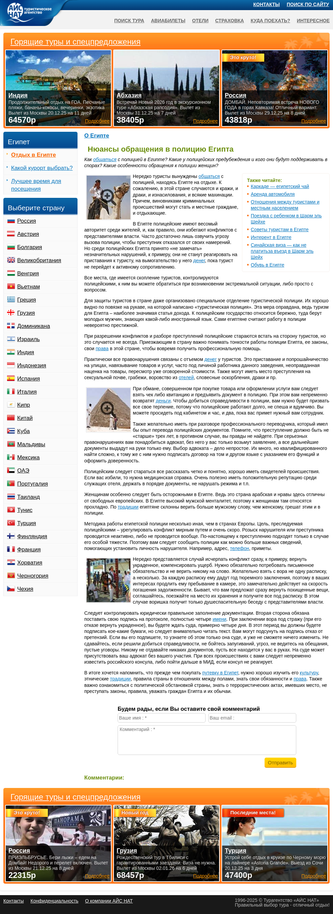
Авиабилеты (168, 20)
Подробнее (97, 876)
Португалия (32, 484)
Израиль (28, 339)
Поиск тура (129, 20)
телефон (239, 548)
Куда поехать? (270, 20)
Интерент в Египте (271, 237)
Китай (25, 418)
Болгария (29, 247)
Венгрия (28, 273)
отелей (186, 377)
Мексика (28, 457)
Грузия (26, 313)
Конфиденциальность (54, 901)
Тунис (24, 510)
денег (199, 260)
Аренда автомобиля (273, 194)
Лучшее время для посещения (36, 185)
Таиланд (28, 497)
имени (219, 619)
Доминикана (33, 326)
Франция (29, 549)
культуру (309, 672)
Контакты (266, 4)
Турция (26, 523)
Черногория (33, 576)
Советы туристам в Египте (280, 229)
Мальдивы (31, 444)
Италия (27, 392)
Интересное (313, 20)
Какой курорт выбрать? (42, 168)
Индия (25, 352)
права (102, 348)
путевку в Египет (220, 672)
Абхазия (129, 95)
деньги (163, 400)
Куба (23, 431)
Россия (26, 221)
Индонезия (31, 365)
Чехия (25, 589)
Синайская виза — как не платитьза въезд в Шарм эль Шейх (282, 251)
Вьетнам (28, 286)
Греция (26, 300)
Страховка (229, 20)
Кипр (23, 405)
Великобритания (39, 260)
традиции (128, 507)
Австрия (28, 234)
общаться (105, 159)
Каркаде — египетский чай (280, 186)
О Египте (96, 135)
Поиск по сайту (308, 4)
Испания (28, 378)
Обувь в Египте (267, 265)
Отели (200, 20)
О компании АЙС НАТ (109, 901)
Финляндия (32, 536)
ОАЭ (23, 470)
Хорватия (29, 562)
